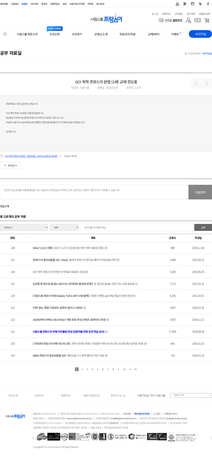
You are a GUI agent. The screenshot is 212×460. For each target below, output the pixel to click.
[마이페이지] (188, 20)
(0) (59, 308)
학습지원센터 (194, 53)
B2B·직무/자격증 (77, 3)
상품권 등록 (204, 14)
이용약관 (127, 413)
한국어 (44, 3)
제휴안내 (65, 395)
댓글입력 (200, 192)
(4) (71, 320)
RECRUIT (100, 3)
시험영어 (15, 3)
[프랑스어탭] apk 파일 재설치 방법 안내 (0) (84, 296)
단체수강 (39, 395)
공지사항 (191, 14)
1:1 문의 (156, 413)
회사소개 (13, 395)
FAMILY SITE (179, 395)
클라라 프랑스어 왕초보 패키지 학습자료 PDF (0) (76, 260)
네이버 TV (185, 4)
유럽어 (24, 3)
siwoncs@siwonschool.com (79, 418)
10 (124, 369)
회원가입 (166, 14)
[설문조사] (170, 20)
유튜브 (177, 4)
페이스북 (208, 4)
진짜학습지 (55, 3)
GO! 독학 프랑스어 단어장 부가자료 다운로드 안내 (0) (60, 272)
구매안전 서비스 (171, 413)
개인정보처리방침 (142, 413)
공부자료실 (207, 53)
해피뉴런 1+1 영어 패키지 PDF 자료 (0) (70, 355)
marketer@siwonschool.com (123, 418)
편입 (65, 3)
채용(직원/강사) (91, 395)
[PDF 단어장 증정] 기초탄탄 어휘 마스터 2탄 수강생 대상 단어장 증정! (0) (90, 343)
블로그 (200, 4)
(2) (70, 331)
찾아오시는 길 (118, 395)
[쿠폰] (197, 20)
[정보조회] (114, 423)
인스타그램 (193, 4)
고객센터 (178, 14)
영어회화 (4, 3)
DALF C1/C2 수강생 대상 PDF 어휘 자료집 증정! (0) (70, 248)
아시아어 (34, 3)
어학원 (90, 3)
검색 (203, 227)
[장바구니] (207, 20)
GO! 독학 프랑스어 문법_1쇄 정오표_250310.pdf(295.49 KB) (31, 156)
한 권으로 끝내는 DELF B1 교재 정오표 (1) (85, 284)
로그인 (155, 14)
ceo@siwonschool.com (176, 418)
